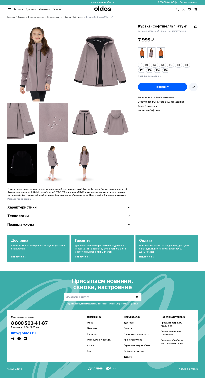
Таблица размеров (134, 351)
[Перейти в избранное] (189, 9)
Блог (89, 351)
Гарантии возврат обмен (137, 346)
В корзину (162, 87)
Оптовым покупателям (99, 340)
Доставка (129, 323)
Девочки (31, 9)
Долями (128, 357)
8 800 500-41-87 (166, 2)
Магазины (92, 328)
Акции (90, 346)
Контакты (92, 334)
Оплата (128, 328)
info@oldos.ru (23, 333)
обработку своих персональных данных (119, 304)
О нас (90, 323)
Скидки (57, 9)
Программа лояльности (136, 334)
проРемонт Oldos (133, 340)
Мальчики (44, 9)
